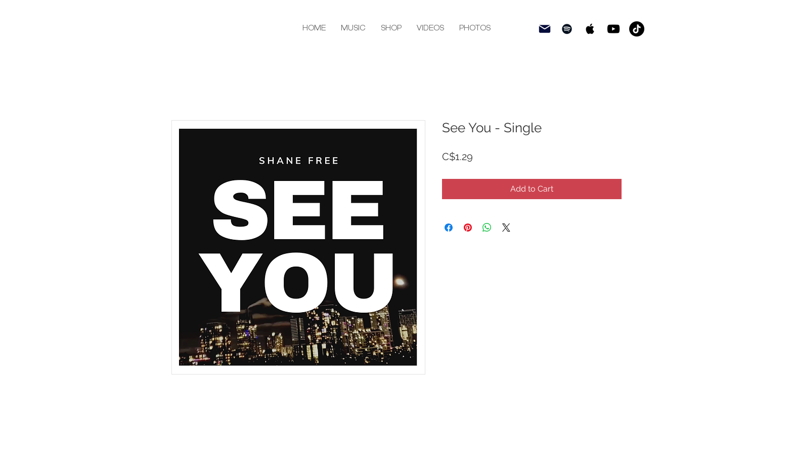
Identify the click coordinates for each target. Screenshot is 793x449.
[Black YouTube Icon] (613, 28)
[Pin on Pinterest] (468, 227)
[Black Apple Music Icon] (590, 28)
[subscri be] (544, 28)
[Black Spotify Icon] (567, 28)
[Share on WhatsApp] (487, 227)
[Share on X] (506, 227)
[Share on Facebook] (449, 227)
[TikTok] (636, 28)
